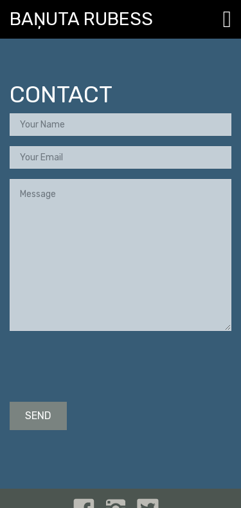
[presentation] (107, 366)
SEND (38, 415)
